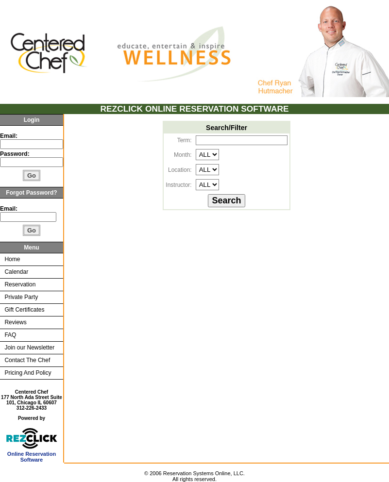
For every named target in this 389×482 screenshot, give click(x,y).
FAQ (10, 335)
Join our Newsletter (29, 347)
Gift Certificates (24, 309)
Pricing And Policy (27, 372)
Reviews (15, 322)
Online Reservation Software (32, 454)
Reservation (19, 284)
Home (12, 259)
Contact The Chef (27, 360)
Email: (8, 136)
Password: (15, 153)
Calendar (16, 271)
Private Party (21, 297)
